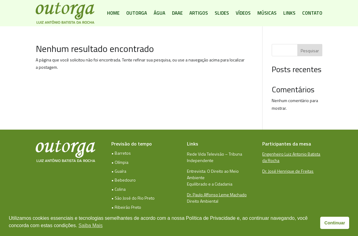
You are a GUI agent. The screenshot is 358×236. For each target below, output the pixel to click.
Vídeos (243, 13)
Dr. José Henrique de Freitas (287, 171)
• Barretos (121, 153)
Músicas (267, 13)
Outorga (136, 13)
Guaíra (120, 171)
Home (113, 13)
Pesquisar (310, 50)
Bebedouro (125, 180)
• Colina (118, 189)
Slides (222, 13)
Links (289, 13)
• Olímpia (119, 162)
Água (159, 13)
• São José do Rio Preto (133, 198)
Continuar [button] (334, 222)
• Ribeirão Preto (126, 207)
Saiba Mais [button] (90, 225)
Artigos (198, 13)
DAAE (177, 13)
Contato (312, 13)
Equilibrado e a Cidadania (209, 184)
